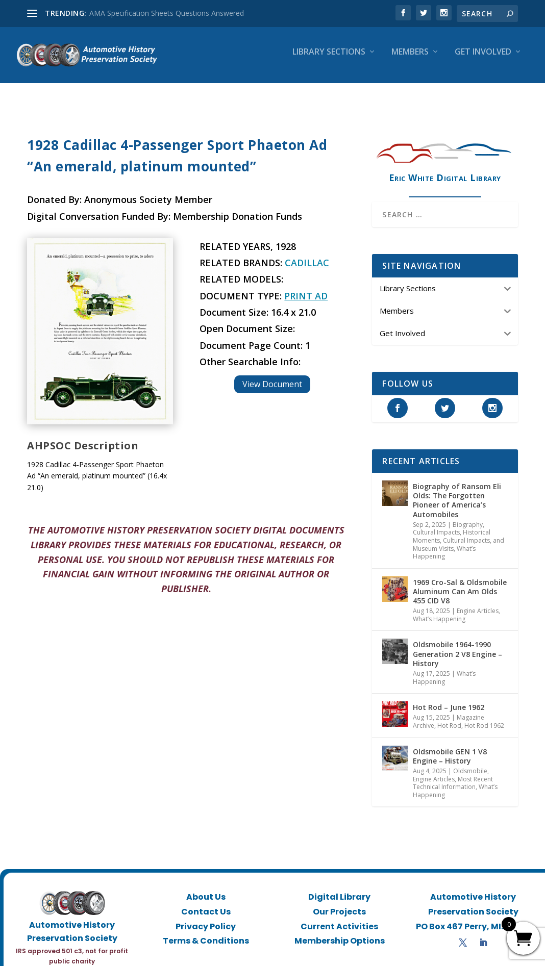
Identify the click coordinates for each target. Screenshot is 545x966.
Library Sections (328, 59)
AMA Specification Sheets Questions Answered (166, 13)
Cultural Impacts (436, 523)
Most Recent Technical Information (453, 774)
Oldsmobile (470, 761)
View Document (272, 374)
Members (410, 59)
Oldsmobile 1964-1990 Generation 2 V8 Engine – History (457, 644)
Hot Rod (449, 716)
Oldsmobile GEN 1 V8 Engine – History (450, 747)
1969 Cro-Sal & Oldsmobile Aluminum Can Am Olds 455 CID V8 (460, 582)
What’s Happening (444, 543)
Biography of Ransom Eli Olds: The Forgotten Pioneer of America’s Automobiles (457, 491)
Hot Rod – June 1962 (448, 698)
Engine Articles (478, 601)
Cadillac (307, 253)
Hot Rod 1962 (484, 716)
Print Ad (306, 287)
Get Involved (483, 59)
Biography (468, 515)
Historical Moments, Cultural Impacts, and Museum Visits (458, 531)
